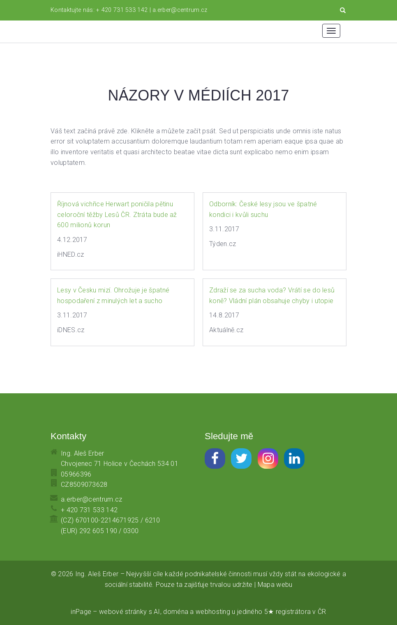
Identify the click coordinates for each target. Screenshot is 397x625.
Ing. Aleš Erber (97, 574)
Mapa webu (275, 585)
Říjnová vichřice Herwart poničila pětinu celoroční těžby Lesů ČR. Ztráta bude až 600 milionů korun (117, 214)
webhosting (213, 612)
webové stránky (123, 612)
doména (175, 612)
